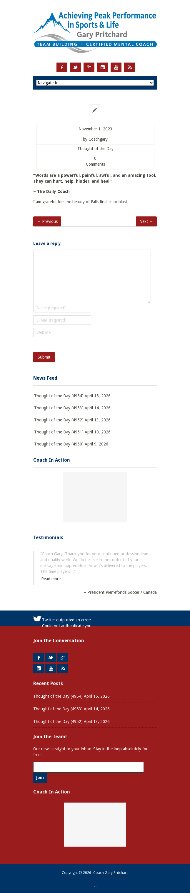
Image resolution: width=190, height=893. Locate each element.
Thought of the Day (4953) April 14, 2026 (72, 408)
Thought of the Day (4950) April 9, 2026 (71, 444)
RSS (129, 67)
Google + (89, 67)
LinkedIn (102, 67)
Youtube (116, 67)
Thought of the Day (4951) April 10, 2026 (72, 432)
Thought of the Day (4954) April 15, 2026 (72, 395)
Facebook (61, 67)
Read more (51, 578)
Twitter (75, 67)
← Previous (47, 221)
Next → (146, 221)
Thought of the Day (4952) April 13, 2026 (72, 420)
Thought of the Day (95, 149)
